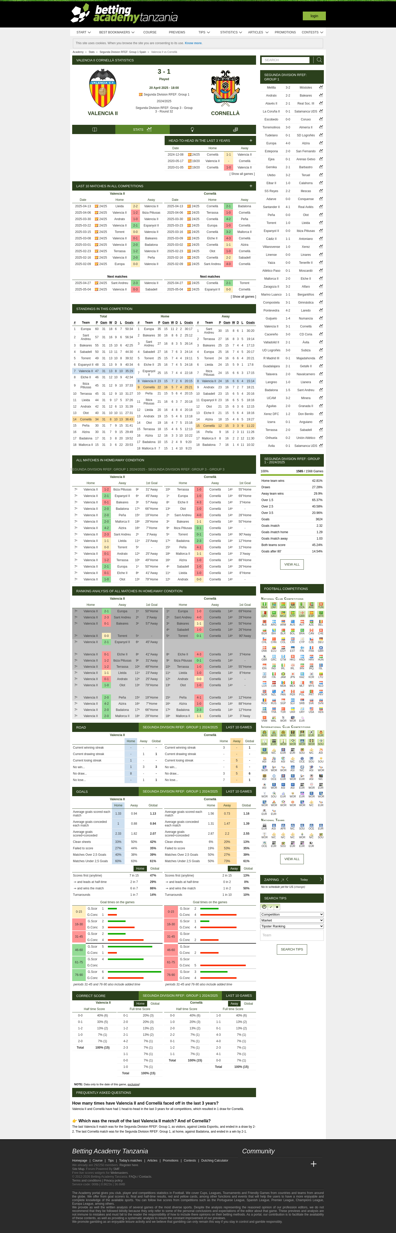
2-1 (135, 225)
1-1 (229, 154)
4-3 (228, 238)
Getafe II (306, 366)
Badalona (151, 245)
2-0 (135, 245)
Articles (258, 32)
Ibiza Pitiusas (151, 212)
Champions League (309, 1200)
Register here (129, 1165)
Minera (306, 398)
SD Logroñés (306, 135)
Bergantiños (306, 294)
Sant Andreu (119, 283)
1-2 (135, 212)
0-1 (135, 238)
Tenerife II (306, 263)
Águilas (271, 406)
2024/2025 (164, 101)
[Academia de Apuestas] (284, 1164)
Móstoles (306, 87)
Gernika (271, 167)
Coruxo (306, 119)
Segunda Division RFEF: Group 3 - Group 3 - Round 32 (164, 109)
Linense (271, 255)
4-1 (199, 547)
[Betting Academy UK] (304, 1164)
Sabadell (151, 289)
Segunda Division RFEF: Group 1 (164, 94)
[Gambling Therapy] (122, 1228)
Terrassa (120, 251)
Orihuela (271, 438)
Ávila (306, 342)
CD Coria (305, 334)
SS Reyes (271, 191)
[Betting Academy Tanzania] (246, 1164)
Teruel (306, 175)
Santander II (271, 207)
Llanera (306, 382)
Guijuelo (271, 318)
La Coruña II (271, 111)
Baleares (151, 238)
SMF (116, 1169)
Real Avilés (305, 207)
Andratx (119, 219)
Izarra (271, 422)
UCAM (271, 398)
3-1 (288, 302)
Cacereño (271, 334)
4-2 (228, 219)
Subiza (306, 350)
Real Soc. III (305, 103)
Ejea (271, 159)
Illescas (306, 191)
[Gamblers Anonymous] (129, 1228)
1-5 (288, 390)
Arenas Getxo (305, 159)
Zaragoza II (271, 286)
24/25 (196, 154)
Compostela (271, 302)
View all (291, 564)
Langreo (271, 382)
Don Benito (305, 414)
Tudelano (271, 135)
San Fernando (306, 151)
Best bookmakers (117, 32)
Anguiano (306, 422)
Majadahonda (306, 358)
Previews (177, 32)
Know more (193, 43)
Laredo (305, 310)
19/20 (196, 161)
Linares (306, 255)
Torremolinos (271, 127)
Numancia (306, 318)
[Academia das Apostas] (256, 1164)
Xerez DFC (271, 414)
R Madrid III (271, 358)
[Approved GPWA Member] (105, 1228)
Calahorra (306, 183)
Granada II (306, 406)
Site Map (78, 1169)
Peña (151, 257)
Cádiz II (271, 239)
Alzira (244, 245)
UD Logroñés (271, 350)
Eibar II (271, 183)
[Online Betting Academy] (275, 1164)
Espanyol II (151, 225)
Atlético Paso (271, 270)
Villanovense (271, 247)
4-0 (228, 264)
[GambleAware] (85, 1228)
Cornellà (225, 113)
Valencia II (103, 113)
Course (149, 32)
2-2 (135, 206)
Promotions (285, 32)
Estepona (271, 151)
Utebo (271, 175)
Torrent (119, 232)
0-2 (288, 438)
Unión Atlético (305, 438)
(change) (299, 886)
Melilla (271, 87)
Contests (313, 32)
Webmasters (119, 1173)
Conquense (306, 199)
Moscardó (306, 270)
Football (178, 1193)
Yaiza (271, 263)
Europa (120, 264)
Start (84, 32)
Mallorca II (245, 232)
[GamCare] (115, 1228)
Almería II (305, 127)
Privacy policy (113, 1180)
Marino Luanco (271, 294)
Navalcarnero (306, 374)
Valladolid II (271, 342)
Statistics (231, 32)
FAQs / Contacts (140, 1177)
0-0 (135, 232)
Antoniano (306, 239)
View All (291, 859)
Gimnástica (306, 302)
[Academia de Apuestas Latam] (294, 1164)
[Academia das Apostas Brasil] (265, 1164)
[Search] (318, 60)
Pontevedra (271, 310)
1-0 (229, 167)
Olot (212, 251)
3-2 (228, 232)
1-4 (288, 318)
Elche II (212, 238)
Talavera (271, 374)
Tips (204, 32)
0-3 (135, 289)
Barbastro (306, 167)
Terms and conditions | (88, 1180)
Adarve (271, 199)
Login (314, 16)
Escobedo (271, 119)
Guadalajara (271, 366)
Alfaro (306, 286)
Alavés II (271, 103)
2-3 (135, 283)
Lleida (120, 206)
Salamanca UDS (306, 111)
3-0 (288, 127)
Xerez (306, 247)
